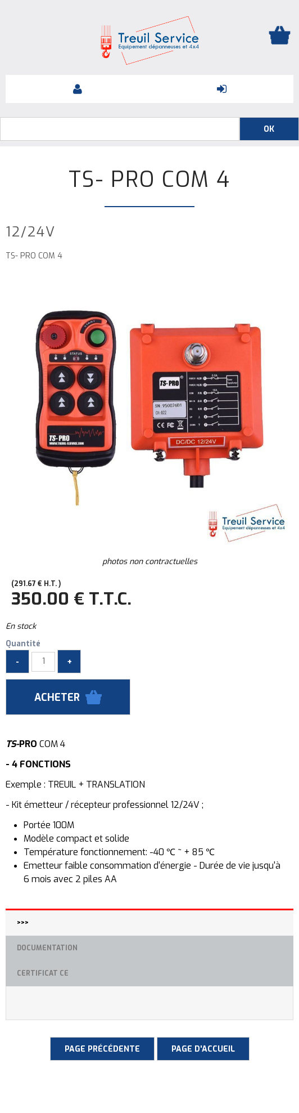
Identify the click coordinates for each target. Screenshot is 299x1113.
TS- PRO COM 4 (149, 180)
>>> (23, 922)
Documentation (47, 948)
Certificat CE (43, 973)
